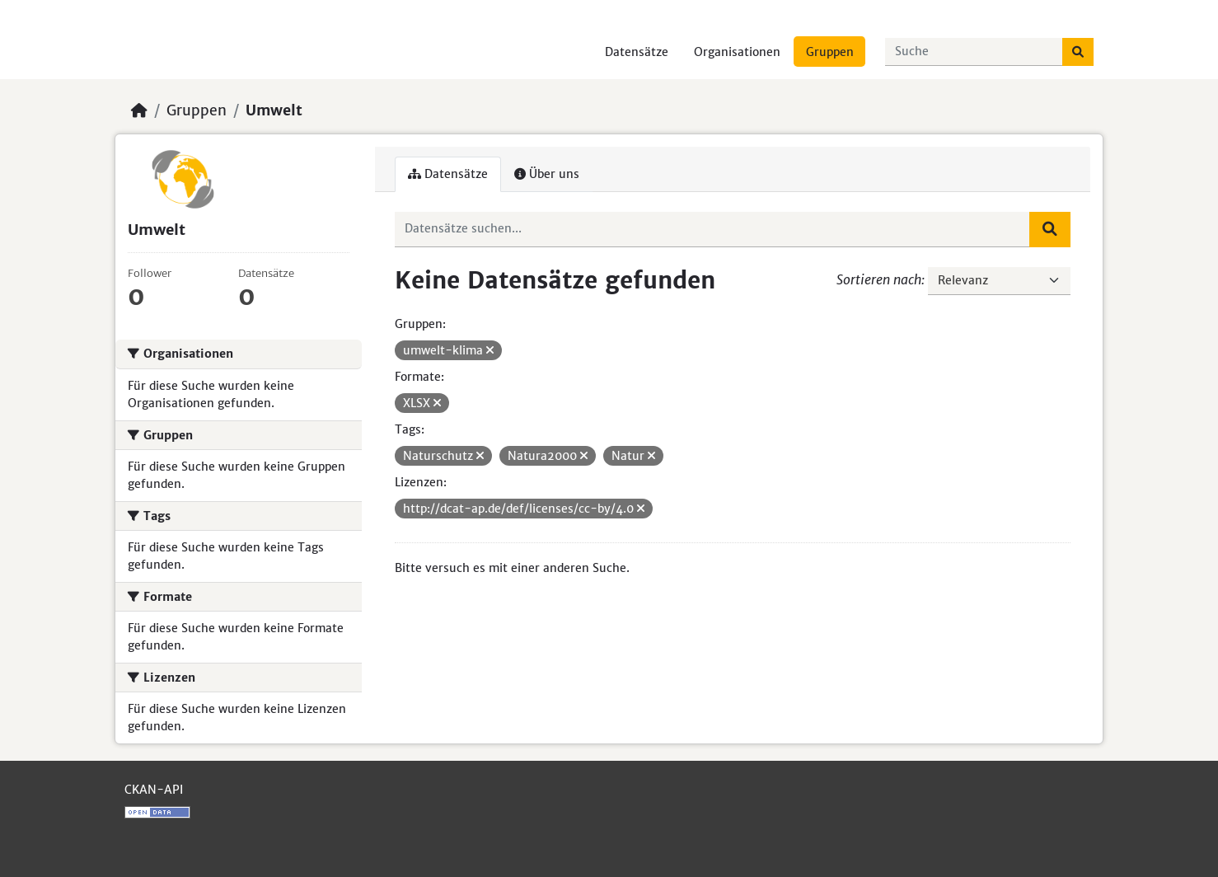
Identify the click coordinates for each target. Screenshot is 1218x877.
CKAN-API (153, 789)
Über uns (546, 173)
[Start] (139, 110)
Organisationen (737, 52)
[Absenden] (1078, 52)
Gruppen (830, 52)
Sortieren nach (878, 279)
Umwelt (274, 110)
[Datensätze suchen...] (974, 52)
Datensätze (636, 52)
